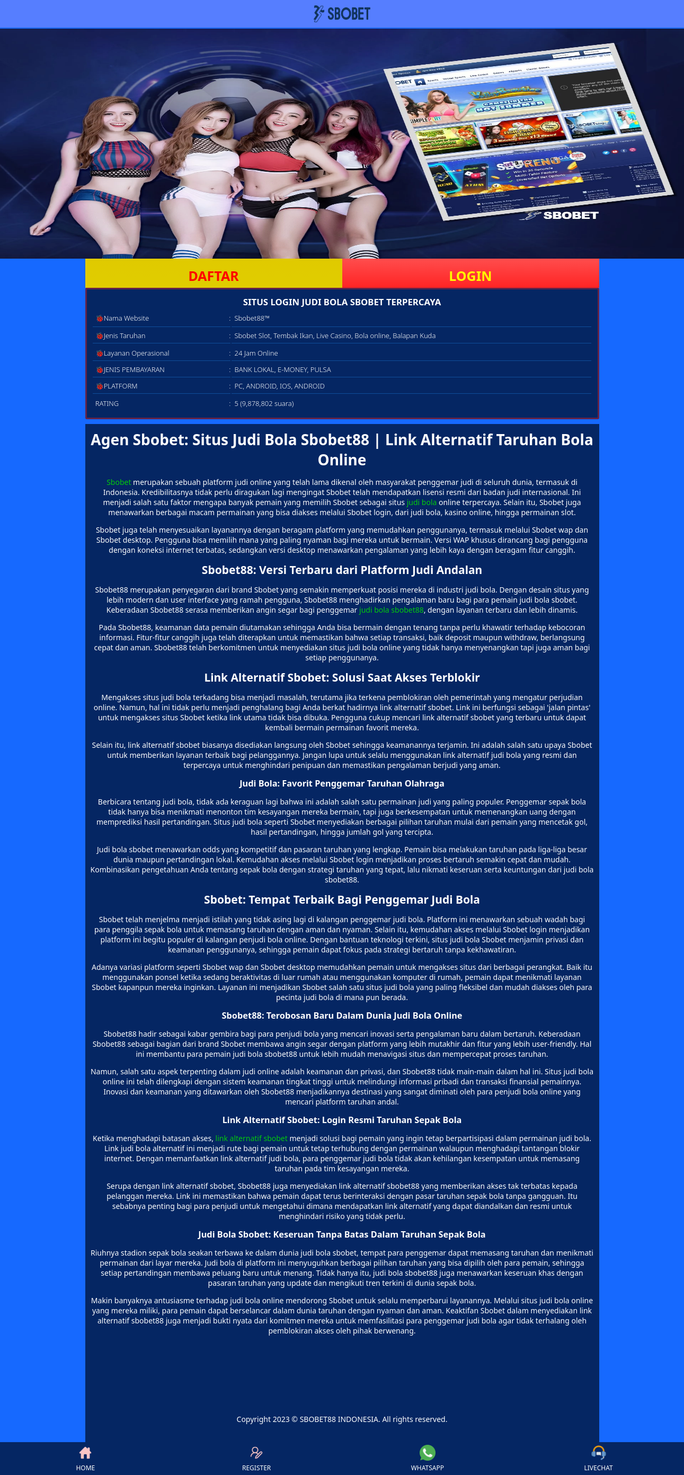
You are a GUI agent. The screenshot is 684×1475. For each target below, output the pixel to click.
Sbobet (118, 482)
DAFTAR (213, 276)
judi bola (422, 502)
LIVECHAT (598, 1458)
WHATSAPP (427, 1458)
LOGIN (470, 276)
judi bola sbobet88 (391, 610)
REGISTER (256, 1458)
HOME (85, 1458)
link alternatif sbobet (252, 1138)
